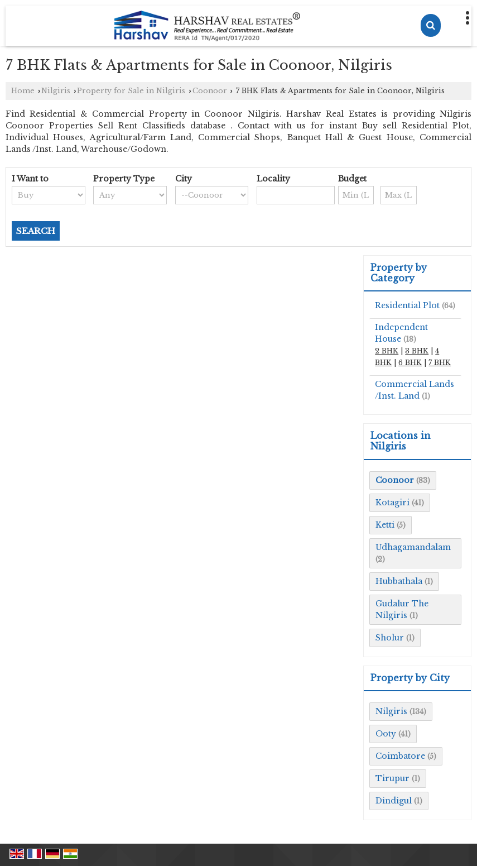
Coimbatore (400, 756)
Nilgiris (55, 91)
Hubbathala (398, 581)
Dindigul (393, 801)
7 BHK (439, 362)
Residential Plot (407, 305)
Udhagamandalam (413, 547)
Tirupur (392, 778)
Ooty (385, 734)
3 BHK (416, 351)
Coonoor (209, 91)
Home (23, 91)
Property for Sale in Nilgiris (131, 91)
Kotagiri (392, 502)
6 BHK (410, 362)
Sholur (389, 638)
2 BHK (386, 351)
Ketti (384, 525)
